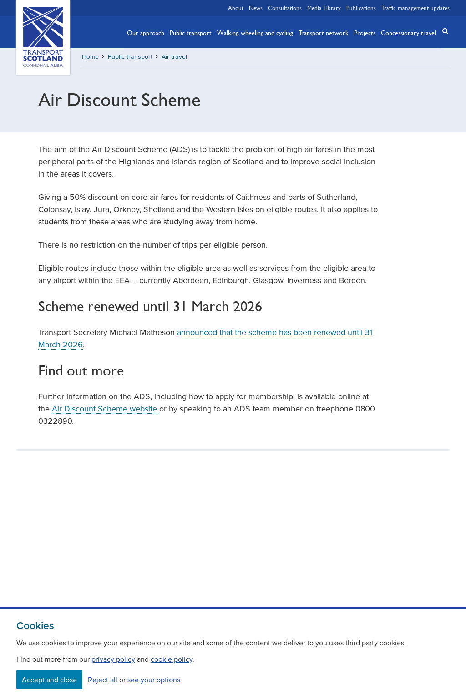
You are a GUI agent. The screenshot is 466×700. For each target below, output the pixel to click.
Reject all (102, 679)
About (235, 7)
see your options (153, 679)
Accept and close (49, 679)
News (256, 7)
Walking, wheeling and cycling (255, 32)
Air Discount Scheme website (104, 408)
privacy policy (113, 659)
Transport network (324, 32)
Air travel (174, 56)
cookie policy (171, 659)
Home (90, 56)
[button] (442, 31)
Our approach (145, 32)
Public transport (191, 32)
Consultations (285, 7)
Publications (361, 7)
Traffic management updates (415, 7)
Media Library (324, 7)
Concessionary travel (408, 32)
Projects (364, 32)
